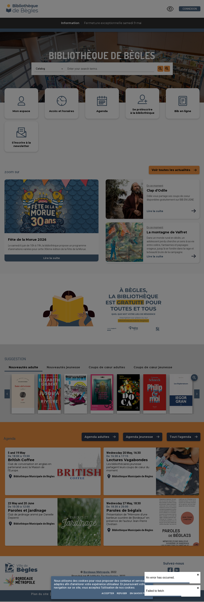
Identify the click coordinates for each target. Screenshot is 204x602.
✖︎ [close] (198, 574)
